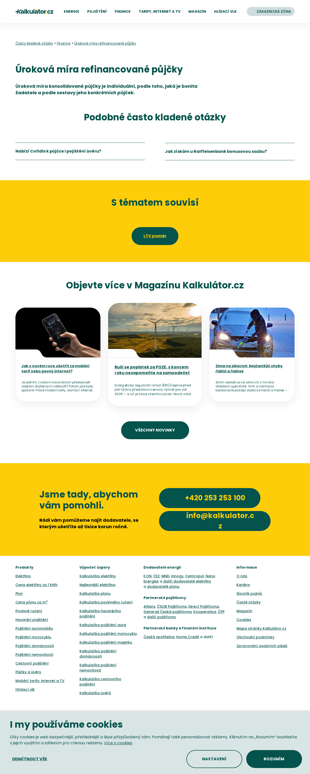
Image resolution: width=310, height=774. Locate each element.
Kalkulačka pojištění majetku (105, 642)
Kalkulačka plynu (95, 593)
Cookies (243, 619)
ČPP (221, 611)
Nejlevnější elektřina (97, 584)
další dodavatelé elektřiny (187, 581)
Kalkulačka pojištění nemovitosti (97, 668)
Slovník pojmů (249, 593)
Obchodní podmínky (255, 637)
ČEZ (156, 576)
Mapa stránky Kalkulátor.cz (261, 628)
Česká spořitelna (159, 636)
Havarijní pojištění (31, 619)
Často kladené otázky (34, 43)
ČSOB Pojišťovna (172, 606)
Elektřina (23, 576)
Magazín (244, 610)
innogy (177, 576)
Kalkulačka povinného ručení (106, 602)
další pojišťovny (161, 616)
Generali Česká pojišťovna (168, 611)
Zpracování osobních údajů (261, 645)
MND (165, 576)
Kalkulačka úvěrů (95, 692)
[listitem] (80, 151)
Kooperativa (204, 611)
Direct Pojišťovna (203, 606)
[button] (71, 11)
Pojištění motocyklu (33, 637)
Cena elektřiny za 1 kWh (36, 584)
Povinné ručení (28, 610)
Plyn (19, 593)
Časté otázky (248, 602)
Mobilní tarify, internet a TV (40, 680)
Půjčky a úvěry (28, 672)
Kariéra (243, 584)
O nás (241, 576)
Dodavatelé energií (162, 567)
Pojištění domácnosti (34, 645)
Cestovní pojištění (32, 663)
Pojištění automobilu (34, 628)
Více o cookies (118, 743)
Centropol (194, 576)
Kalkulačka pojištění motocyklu (108, 633)
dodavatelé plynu (163, 586)
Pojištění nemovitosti (34, 654)
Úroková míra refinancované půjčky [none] (105, 43)
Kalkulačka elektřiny (97, 576)
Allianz (149, 606)
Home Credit (187, 636)
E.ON (148, 576)
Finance (64, 43)
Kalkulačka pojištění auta (102, 624)
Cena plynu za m (31, 602)
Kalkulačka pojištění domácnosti (97, 654)
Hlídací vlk (25, 689)
